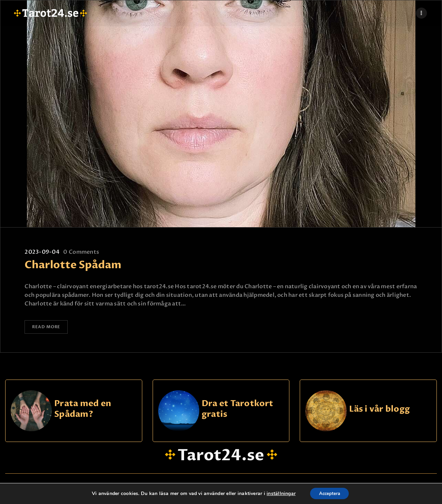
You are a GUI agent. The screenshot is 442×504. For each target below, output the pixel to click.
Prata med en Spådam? (82, 410)
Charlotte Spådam (73, 265)
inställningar (279, 493)
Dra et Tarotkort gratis (237, 410)
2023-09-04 (42, 252)
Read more (49, 328)
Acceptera (329, 493)
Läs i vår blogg (379, 410)
